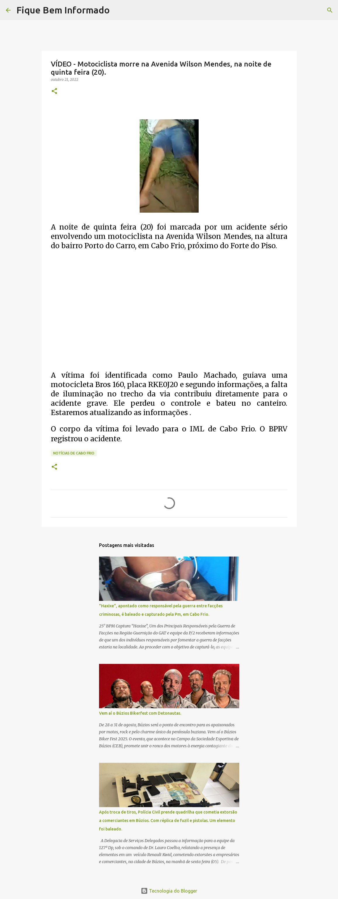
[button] (54, 91)
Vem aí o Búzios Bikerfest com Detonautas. (140, 713)
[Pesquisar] (118, 10)
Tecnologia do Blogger (169, 890)
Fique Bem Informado (63, 10)
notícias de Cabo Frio (73, 453)
